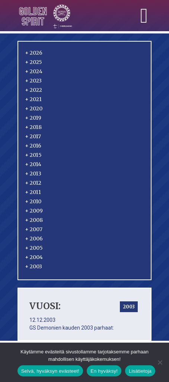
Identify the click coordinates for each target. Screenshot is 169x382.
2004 (34, 257)
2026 (33, 52)
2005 (34, 248)
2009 (34, 210)
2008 (34, 220)
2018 (33, 127)
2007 (33, 229)
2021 (33, 99)
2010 (33, 201)
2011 (33, 192)
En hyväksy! (104, 371)
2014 (33, 164)
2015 (33, 155)
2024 (33, 71)
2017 (33, 136)
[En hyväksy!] (159, 362)
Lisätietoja (140, 371)
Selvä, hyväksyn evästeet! (50, 371)
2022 (33, 90)
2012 (33, 182)
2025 (33, 62)
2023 (33, 80)
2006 (34, 238)
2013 (33, 173)
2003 (33, 266)
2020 (33, 108)
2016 (33, 145)
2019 (33, 117)
